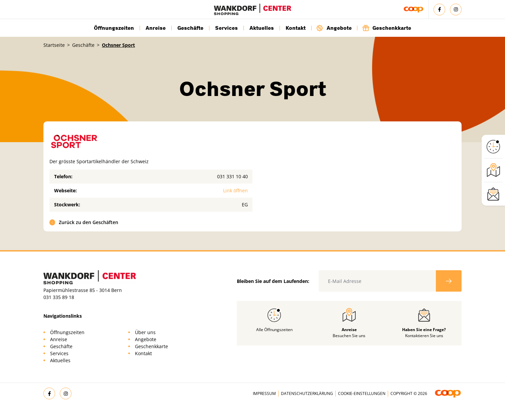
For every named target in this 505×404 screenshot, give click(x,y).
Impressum (264, 393)
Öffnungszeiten (114, 28)
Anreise (156, 28)
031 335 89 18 (58, 297)
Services (226, 28)
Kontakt (296, 28)
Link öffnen (235, 190)
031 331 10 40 (232, 176)
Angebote (334, 27)
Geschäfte (190, 28)
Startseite (54, 45)
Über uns (145, 332)
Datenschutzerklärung (307, 393)
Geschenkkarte (386, 27)
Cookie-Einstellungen (361, 393)
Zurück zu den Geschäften (84, 222)
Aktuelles (261, 28)
